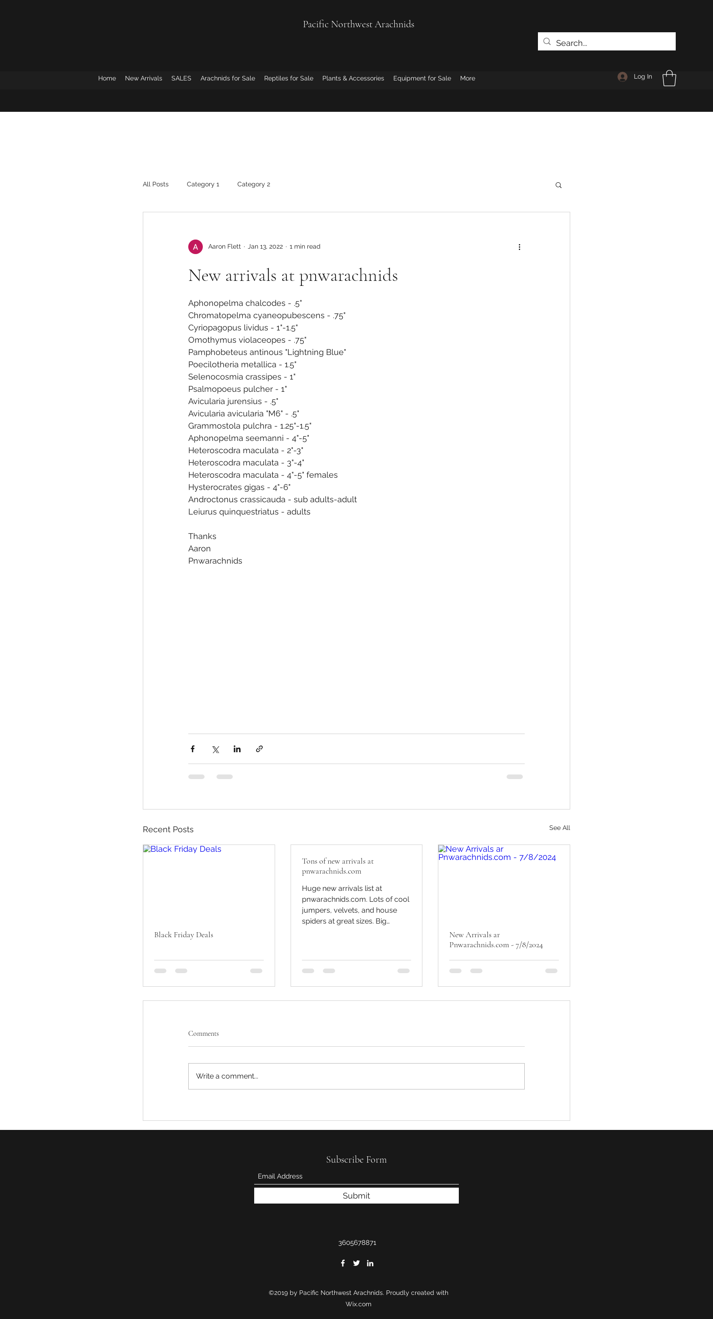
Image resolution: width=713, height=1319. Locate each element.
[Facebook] (342, 1263)
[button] (669, 78)
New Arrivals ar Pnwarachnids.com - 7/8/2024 (496, 939)
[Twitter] (356, 1263)
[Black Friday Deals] (209, 882)
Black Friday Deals (183, 934)
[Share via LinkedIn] (237, 748)
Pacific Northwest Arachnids (358, 24)
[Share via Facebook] (192, 748)
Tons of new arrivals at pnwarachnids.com (338, 866)
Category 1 (203, 184)
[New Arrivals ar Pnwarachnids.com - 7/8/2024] (504, 882)
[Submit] (356, 1196)
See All (559, 827)
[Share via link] (259, 748)
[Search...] (606, 43)
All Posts (156, 184)
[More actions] (519, 246)
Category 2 (253, 184)
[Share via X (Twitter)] (215, 748)
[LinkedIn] (370, 1263)
